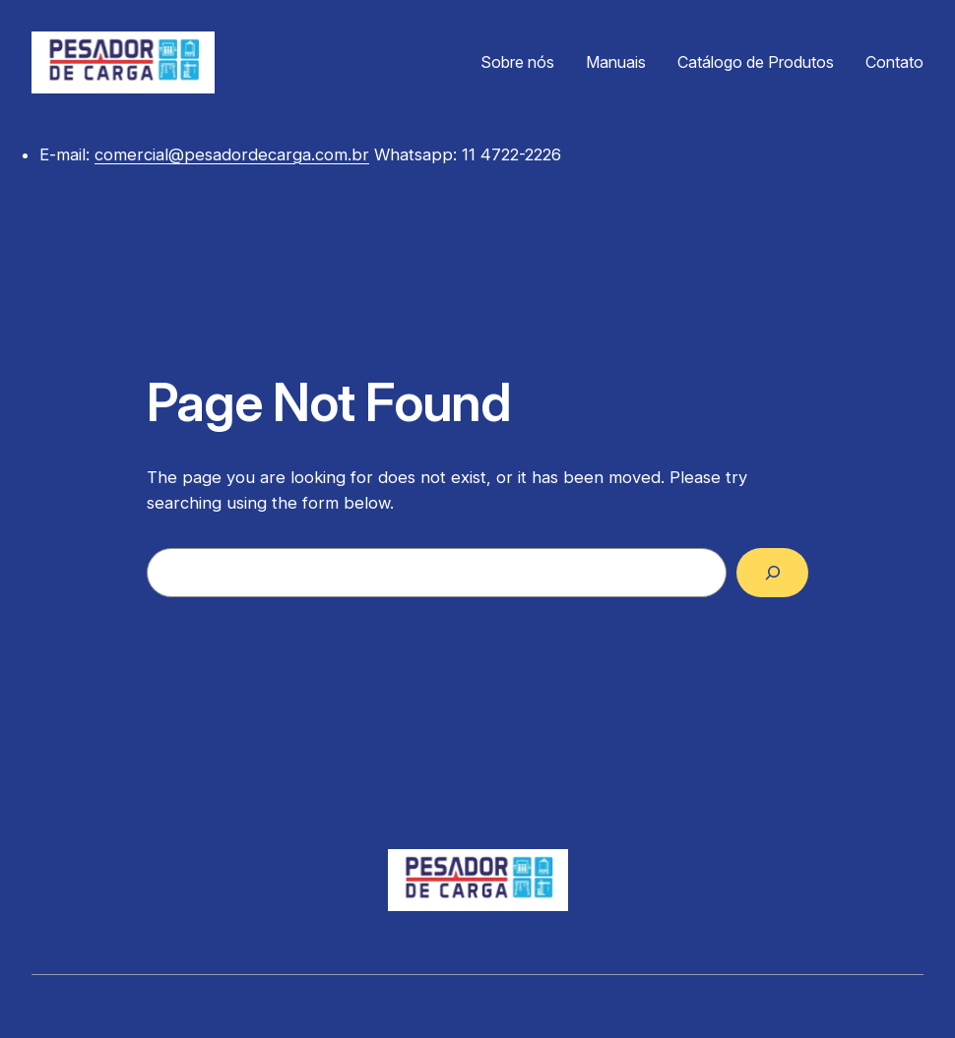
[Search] (772, 572)
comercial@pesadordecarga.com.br (232, 154)
